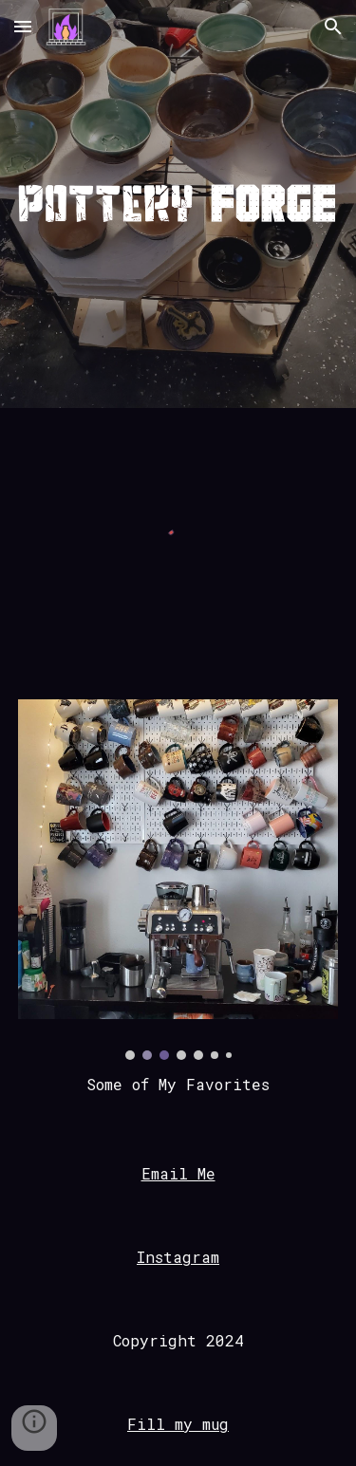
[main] (178, 1084)
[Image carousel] (178, 879)
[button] (23, 26)
